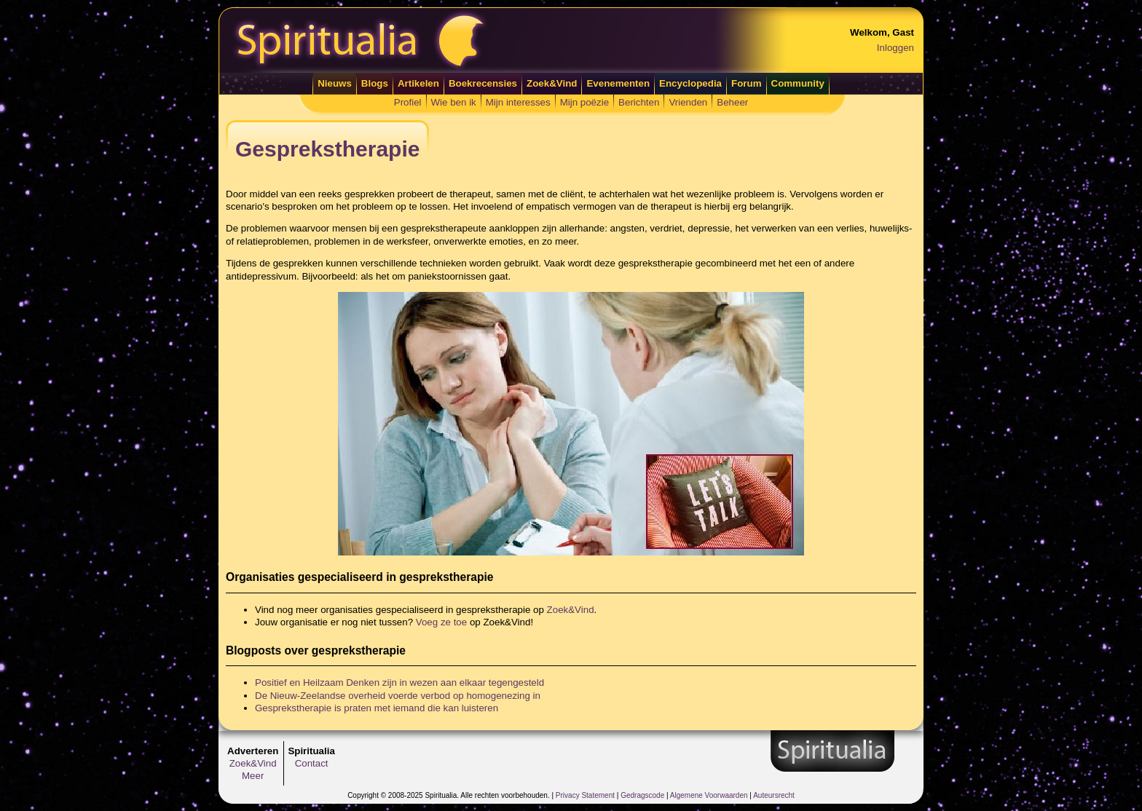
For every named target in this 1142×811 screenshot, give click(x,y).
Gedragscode (642, 795)
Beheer (732, 102)
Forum (746, 83)
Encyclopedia (690, 83)
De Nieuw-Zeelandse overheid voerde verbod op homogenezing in (397, 695)
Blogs (374, 83)
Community (797, 83)
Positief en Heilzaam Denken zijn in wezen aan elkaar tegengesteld (399, 682)
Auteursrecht (774, 795)
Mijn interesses (518, 102)
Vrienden (688, 102)
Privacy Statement (585, 795)
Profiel (408, 102)
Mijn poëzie (584, 102)
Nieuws (335, 83)
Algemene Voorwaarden (709, 795)
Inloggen (895, 47)
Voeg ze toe (441, 622)
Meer (253, 775)
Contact (311, 763)
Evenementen (618, 83)
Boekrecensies (483, 83)
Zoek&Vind (552, 83)
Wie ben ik (453, 102)
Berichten (638, 102)
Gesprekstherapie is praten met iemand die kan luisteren (376, 708)
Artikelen (418, 83)
